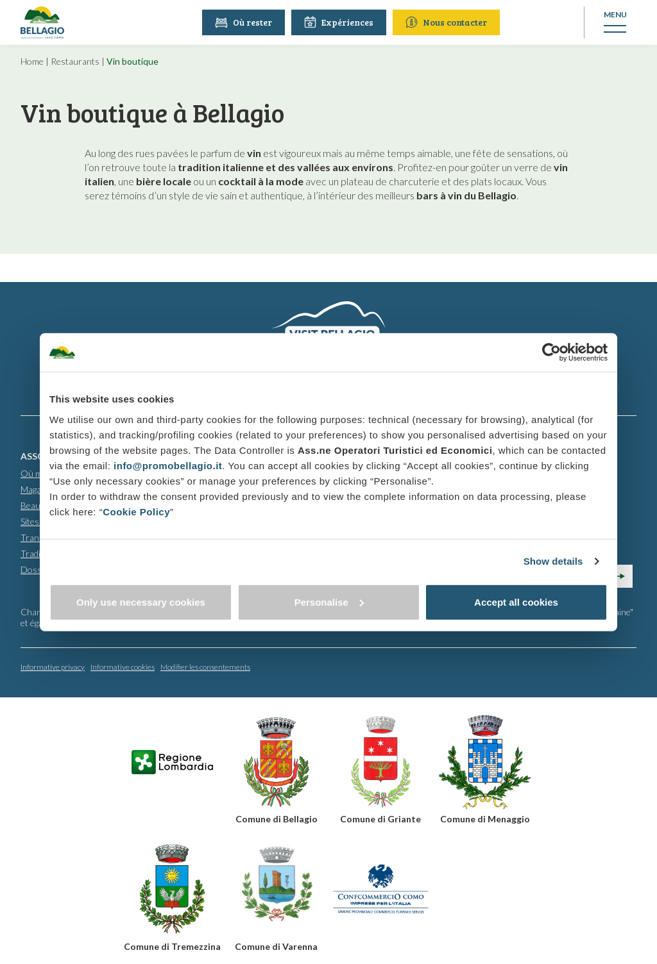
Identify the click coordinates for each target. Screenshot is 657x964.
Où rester (244, 22)
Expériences (339, 22)
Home (32, 61)
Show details (553, 561)
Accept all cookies (516, 601)
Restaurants (75, 61)
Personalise (329, 601)
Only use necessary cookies (140, 601)
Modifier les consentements (205, 666)
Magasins (39, 488)
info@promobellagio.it (168, 465)
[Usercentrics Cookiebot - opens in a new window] (551, 352)
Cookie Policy (136, 511)
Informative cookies (122, 666)
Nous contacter (447, 22)
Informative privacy (53, 666)
